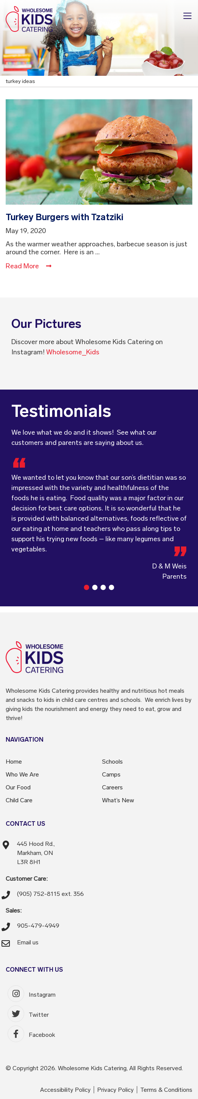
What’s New (118, 800)
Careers (112, 787)
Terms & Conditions (166, 1089)
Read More (28, 266)
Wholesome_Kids (72, 352)
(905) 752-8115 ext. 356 (50, 893)
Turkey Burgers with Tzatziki (65, 216)
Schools (112, 761)
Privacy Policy (115, 1089)
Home (14, 761)
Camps (111, 774)
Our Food (18, 787)
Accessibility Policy (65, 1089)
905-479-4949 (38, 925)
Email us (28, 942)
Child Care (19, 800)
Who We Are (22, 774)
